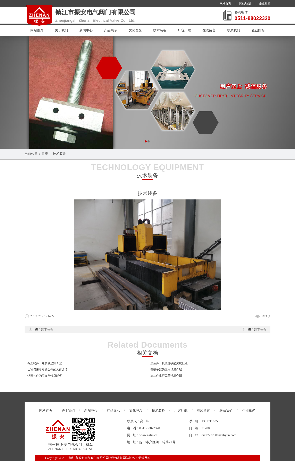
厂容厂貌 (184, 30)
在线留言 (209, 30)
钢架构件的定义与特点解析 (44, 375)
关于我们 (61, 30)
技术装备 (159, 30)
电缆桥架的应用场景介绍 (166, 369)
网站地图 (245, 3)
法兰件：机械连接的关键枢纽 (169, 363)
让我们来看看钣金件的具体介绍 (47, 369)
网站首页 (225, 3)
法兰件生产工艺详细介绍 (166, 375)
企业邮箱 (264, 3)
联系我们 (233, 30)
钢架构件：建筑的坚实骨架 (44, 363)
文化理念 (135, 30)
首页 (45, 153)
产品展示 (110, 30)
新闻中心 (86, 30)
